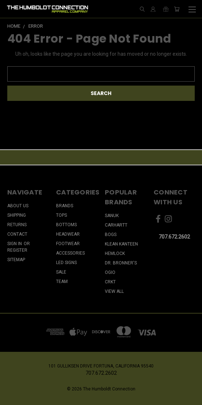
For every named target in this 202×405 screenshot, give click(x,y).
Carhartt (116, 225)
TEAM (62, 281)
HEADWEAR (68, 234)
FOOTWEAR (68, 243)
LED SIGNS (66, 262)
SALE (61, 272)
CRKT (110, 281)
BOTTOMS (66, 224)
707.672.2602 (174, 236)
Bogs (110, 234)
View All (114, 291)
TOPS (61, 215)
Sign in (15, 243)
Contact (17, 234)
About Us (17, 205)
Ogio (110, 272)
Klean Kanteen (121, 244)
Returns (17, 224)
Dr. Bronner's (121, 263)
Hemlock (115, 253)
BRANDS (64, 205)
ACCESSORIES (70, 253)
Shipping (16, 215)
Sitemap (16, 259)
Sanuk (112, 215)
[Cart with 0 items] (177, 9)
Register (17, 250)
